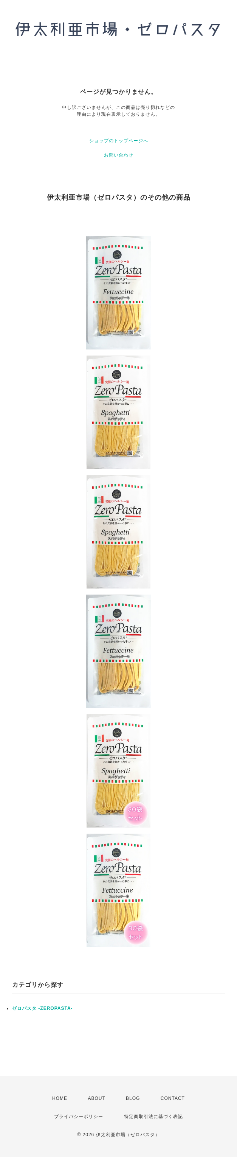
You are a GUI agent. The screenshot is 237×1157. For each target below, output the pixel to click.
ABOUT (96, 1098)
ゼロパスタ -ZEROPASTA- (42, 1008)
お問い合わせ (118, 155)
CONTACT (173, 1098)
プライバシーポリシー (78, 1116)
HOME (59, 1098)
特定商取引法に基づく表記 (153, 1116)
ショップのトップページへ (118, 140)
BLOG (133, 1098)
